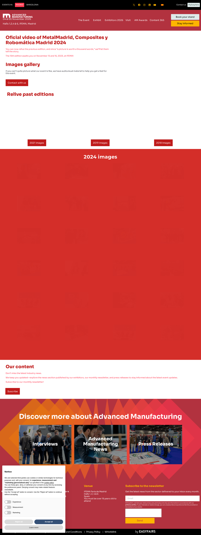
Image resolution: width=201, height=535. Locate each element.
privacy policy (130, 505)
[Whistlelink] (109, 532)
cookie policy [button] (49, 483)
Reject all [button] (19, 522)
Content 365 (158, 20)
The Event (84, 20)
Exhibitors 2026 (114, 20)
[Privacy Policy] (92, 532)
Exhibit (98, 20)
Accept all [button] (49, 522)
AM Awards (140, 20)
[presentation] (143, 513)
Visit (129, 20)
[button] (7, 5)
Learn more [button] (33, 528)
